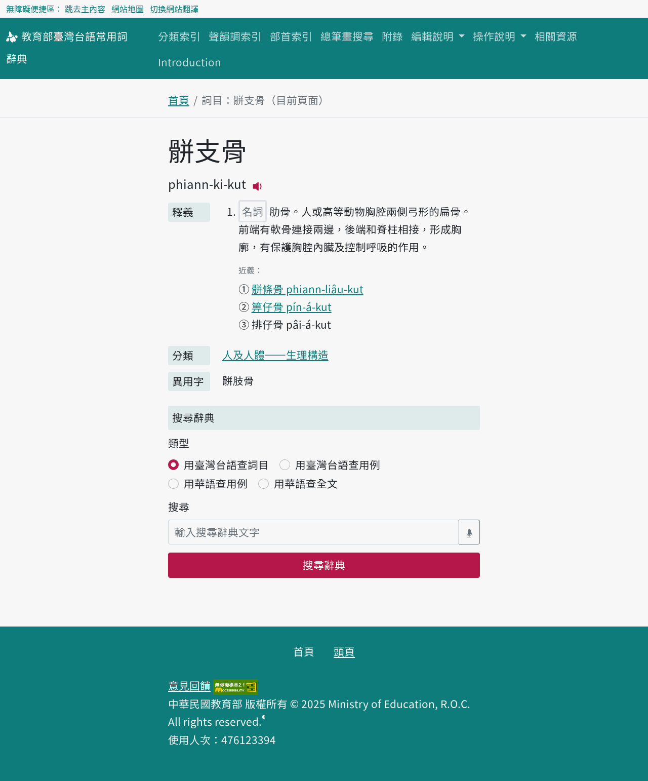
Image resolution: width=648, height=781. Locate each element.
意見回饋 (189, 685)
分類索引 (179, 36)
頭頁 (344, 651)
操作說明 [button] (495, 36)
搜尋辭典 (324, 564)
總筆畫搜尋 (347, 36)
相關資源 (556, 36)
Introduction (189, 61)
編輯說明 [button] (433, 36)
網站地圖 (127, 9)
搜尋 (178, 506)
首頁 (178, 99)
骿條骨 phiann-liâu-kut (307, 288)
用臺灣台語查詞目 (226, 464)
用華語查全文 (306, 483)
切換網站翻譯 (174, 9)
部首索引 (291, 36)
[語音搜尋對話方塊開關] (469, 532)
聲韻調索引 (235, 36)
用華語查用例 (216, 483)
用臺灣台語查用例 (337, 464)
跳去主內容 (85, 9)
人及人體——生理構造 (275, 354)
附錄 (392, 36)
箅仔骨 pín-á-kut (292, 306)
